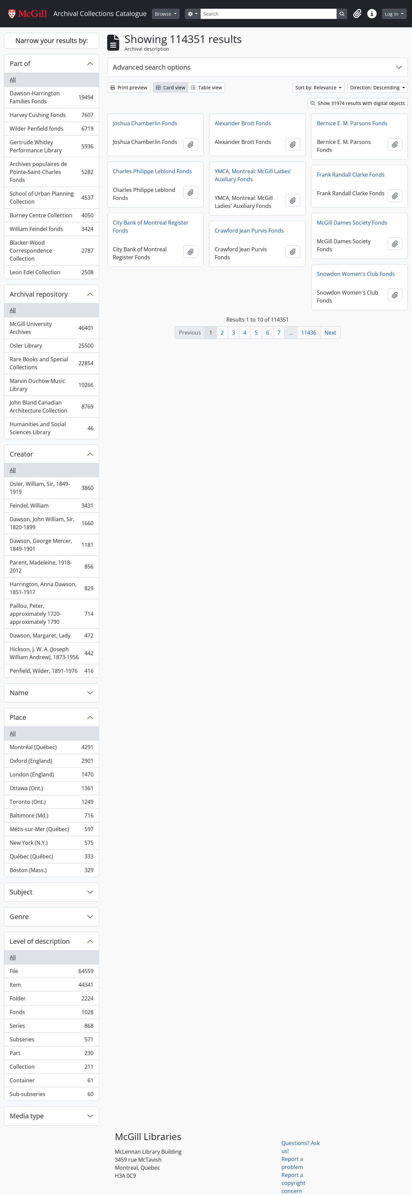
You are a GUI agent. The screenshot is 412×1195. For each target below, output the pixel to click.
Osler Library (51, 347)
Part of (20, 63)
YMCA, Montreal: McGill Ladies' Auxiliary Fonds (253, 175)
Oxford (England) (51, 762)
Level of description (40, 941)
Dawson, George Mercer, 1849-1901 (51, 545)
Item (51, 986)
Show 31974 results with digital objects (358, 103)
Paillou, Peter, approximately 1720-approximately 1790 (51, 613)
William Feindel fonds (51, 230)
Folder (51, 999)
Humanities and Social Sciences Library (51, 428)
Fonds (51, 1013)
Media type (27, 1115)
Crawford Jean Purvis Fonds (249, 230)
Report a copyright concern (293, 1183)
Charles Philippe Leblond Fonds (152, 171)
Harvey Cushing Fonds (51, 116)
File (51, 972)
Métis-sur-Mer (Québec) (51, 830)
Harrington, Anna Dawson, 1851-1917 (51, 588)
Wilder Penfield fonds (51, 130)
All (13, 79)
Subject (21, 891)
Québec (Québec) (51, 857)
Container (51, 1081)
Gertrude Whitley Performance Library (51, 146)
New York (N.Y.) (51, 844)
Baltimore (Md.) (51, 816)
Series (51, 1027)
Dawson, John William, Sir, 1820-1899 (51, 523)
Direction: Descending (375, 87)
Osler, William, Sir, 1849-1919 (51, 488)
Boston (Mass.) (51, 871)
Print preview (128, 87)
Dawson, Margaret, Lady (51, 636)
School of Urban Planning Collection (51, 197)
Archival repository (39, 294)
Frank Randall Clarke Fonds (351, 174)
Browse (164, 14)
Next (330, 332)
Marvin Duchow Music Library (51, 385)
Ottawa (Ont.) (51, 789)
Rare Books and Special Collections (51, 363)
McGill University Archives (51, 328)
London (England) (51, 775)
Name (19, 692)
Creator (21, 454)
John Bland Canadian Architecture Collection (51, 406)
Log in (392, 14)
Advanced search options (152, 67)
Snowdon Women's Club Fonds (356, 274)
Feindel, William (51, 507)
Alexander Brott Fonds (243, 123)
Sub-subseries (51, 1095)
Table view (206, 87)
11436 (308, 332)
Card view (170, 87)
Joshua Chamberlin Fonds (145, 123)
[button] (357, 13)
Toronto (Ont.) (51, 803)
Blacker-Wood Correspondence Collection (51, 250)
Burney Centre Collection (51, 216)
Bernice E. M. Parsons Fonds (352, 123)
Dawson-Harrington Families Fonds (51, 97)
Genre (19, 916)
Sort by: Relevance (316, 87)
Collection (51, 1068)
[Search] (268, 14)
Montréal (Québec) (51, 748)
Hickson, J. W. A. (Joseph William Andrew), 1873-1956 (51, 653)
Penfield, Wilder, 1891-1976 (51, 672)
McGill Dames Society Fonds (352, 222)
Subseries (51, 1040)
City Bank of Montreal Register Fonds (151, 226)
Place (18, 717)
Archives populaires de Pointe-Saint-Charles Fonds (51, 172)
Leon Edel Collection (51, 273)
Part (51, 1054)
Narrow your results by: (51, 40)
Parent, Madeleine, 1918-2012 (51, 566)
